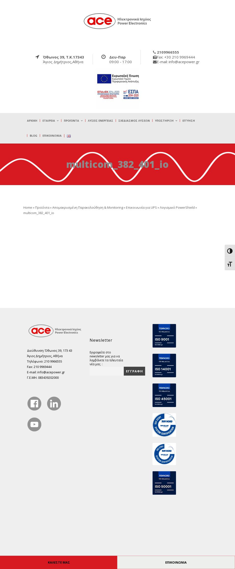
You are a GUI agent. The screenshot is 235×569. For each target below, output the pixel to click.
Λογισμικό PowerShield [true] (177, 207)
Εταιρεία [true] (48, 120)
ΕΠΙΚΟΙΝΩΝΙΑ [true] (176, 562)
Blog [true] (33, 135)
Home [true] (27, 207)
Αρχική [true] (32, 120)
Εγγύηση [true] (188, 120)
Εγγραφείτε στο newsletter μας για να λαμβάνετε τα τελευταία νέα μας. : (106, 358)
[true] (117, 21)
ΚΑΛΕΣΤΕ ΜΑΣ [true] (59, 562)
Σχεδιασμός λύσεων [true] (134, 120)
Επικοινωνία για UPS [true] (141, 207)
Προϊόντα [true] (71, 120)
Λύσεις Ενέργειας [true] (100, 120)
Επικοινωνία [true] (52, 135)
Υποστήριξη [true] (164, 120)
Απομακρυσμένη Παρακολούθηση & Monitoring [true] (87, 207)
